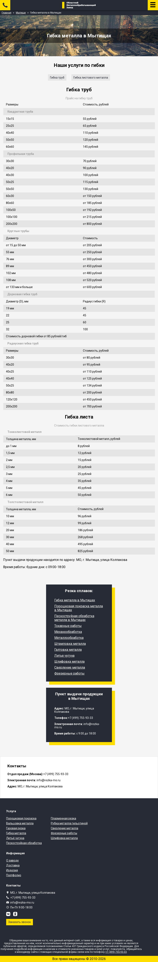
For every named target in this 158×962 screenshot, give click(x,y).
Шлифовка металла (69, 661)
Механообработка (68, 632)
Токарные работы (68, 626)
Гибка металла (16, 833)
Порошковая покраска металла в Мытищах (78, 608)
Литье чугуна (64, 656)
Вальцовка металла (20, 823)
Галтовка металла (68, 650)
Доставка (13, 865)
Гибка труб (57, 77)
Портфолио (13, 875)
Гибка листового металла (90, 77)
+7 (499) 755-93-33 (22, 897)
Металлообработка (69, 638)
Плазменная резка (63, 818)
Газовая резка (16, 828)
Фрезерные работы (69, 673)
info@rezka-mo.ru (22, 902)
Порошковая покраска (21, 818)
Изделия (12, 870)
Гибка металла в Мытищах (74, 600)
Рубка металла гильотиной (69, 823)
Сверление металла (69, 667)
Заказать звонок (19, 922)
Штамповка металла (70, 644)
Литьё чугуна (15, 838)
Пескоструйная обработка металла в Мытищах (74, 618)
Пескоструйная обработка (24, 843)
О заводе (12, 860)
